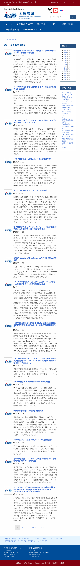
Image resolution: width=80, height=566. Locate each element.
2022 (65, 56)
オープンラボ (66, 137)
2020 (65, 61)
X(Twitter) (65, 103)
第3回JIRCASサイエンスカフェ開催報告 (30, 190)
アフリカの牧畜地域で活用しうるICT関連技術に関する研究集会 (34, 87)
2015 (65, 71)
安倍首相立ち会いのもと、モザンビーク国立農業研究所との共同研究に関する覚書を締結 (34, 228)
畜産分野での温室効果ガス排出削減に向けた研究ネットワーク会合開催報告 (35, 51)
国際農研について (24, 23)
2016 (65, 69)
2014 (65, 73)
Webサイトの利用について (20, 539)
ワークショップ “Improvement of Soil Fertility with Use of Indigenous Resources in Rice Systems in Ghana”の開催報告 (34, 489)
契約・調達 (67, 23)
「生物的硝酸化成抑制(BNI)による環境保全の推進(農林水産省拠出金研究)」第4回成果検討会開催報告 (34, 324)
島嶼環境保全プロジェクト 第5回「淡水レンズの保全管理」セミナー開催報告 (34, 459)
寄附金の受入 (66, 124)
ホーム (9, 23)
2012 (65, 77)
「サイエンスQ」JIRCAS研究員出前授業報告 (32, 158)
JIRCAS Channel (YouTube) (67, 98)
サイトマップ (42, 541)
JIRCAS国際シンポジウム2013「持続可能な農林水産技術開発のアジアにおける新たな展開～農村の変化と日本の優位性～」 (35, 360)
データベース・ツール (33, 29)
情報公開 (8, 539)
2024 (65, 52)
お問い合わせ (55, 2)
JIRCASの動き (11, 39)
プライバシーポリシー (58, 539)
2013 (65, 75)
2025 (65, 50)
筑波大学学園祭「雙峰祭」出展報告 (28, 410)
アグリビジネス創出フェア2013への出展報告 (32, 439)
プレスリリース (67, 95)
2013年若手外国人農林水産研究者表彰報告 (31, 381)
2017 (65, 67)
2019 (65, 63)
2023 (65, 54)
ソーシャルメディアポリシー (40, 539)
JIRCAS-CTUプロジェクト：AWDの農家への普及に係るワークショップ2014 (35, 121)
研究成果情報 (12, 29)
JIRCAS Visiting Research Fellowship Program (66, 115)
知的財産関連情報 (68, 135)
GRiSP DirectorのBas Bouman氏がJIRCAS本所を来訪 (35, 259)
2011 (65, 79)
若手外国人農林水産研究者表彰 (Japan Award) (68, 107)
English (72, 2)
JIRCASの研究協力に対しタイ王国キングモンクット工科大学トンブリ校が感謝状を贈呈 (34, 282)
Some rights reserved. (36, 563)
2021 (65, 58)
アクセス (65, 2)
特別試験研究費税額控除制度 (68, 131)
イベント (54, 23)
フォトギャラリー (68, 101)
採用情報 (41, 23)
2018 (65, 65)
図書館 (64, 147)
